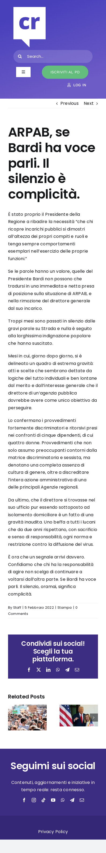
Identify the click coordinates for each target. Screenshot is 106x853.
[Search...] (53, 56)
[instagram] (34, 800)
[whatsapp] (63, 800)
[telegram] (72, 800)
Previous (69, 103)
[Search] (19, 56)
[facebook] (24, 800)
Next (89, 103)
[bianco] (29, 9)
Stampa (64, 607)
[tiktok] (43, 800)
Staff (17, 607)
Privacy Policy (53, 832)
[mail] (82, 800)
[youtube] (53, 800)
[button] (12, 718)
